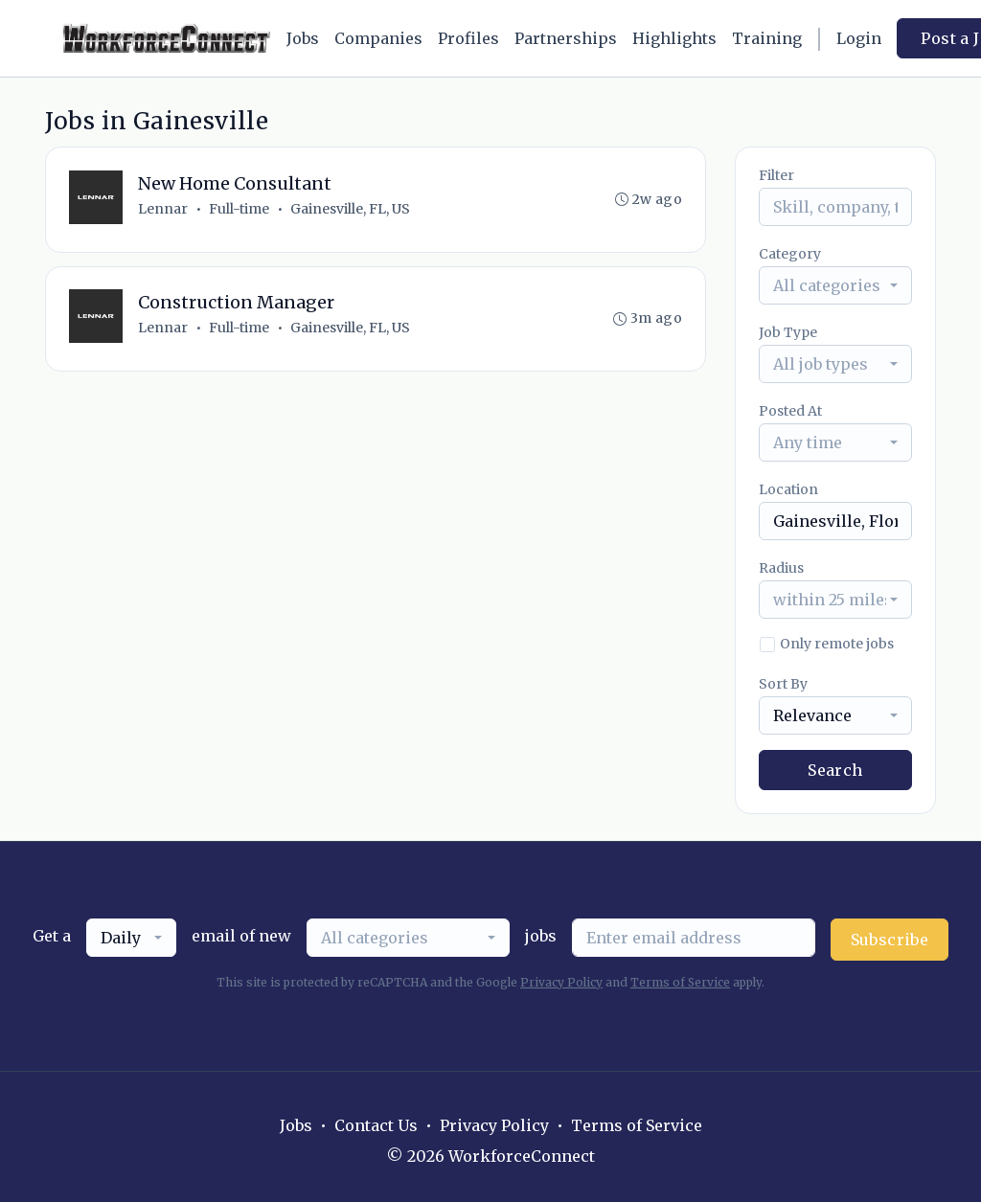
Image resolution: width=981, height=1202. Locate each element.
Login (858, 38)
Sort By (783, 683)
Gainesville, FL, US (350, 208)
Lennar (163, 208)
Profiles (468, 38)
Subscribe (890, 939)
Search (835, 770)
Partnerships (565, 38)
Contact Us (376, 1125)
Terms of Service (680, 982)
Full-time (239, 208)
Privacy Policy (561, 982)
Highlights (674, 38)
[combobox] (835, 285)
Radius (781, 568)
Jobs (302, 38)
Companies (378, 38)
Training (767, 38)
